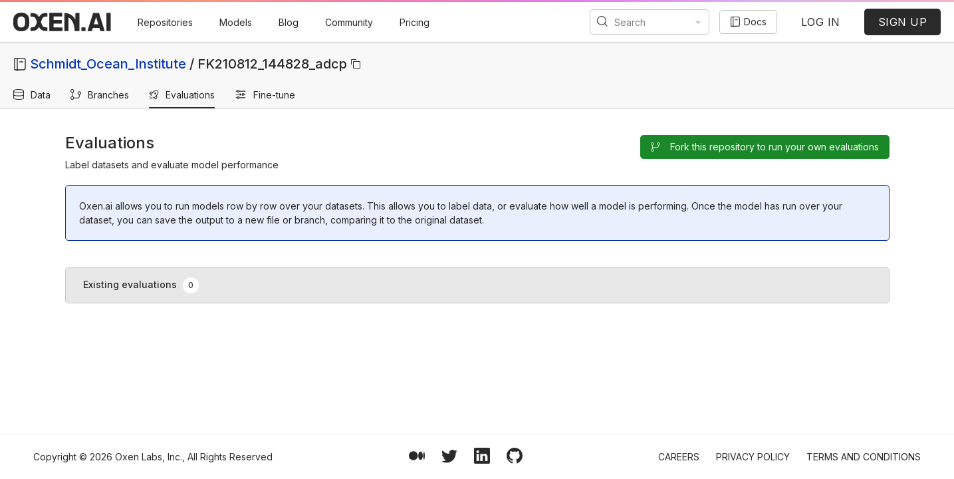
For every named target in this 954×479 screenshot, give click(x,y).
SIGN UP (902, 22)
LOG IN (820, 22)
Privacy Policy (753, 456)
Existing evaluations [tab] (141, 285)
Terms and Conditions (863, 456)
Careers (678, 456)
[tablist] (477, 285)
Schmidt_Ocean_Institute (108, 64)
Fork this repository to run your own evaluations (765, 146)
